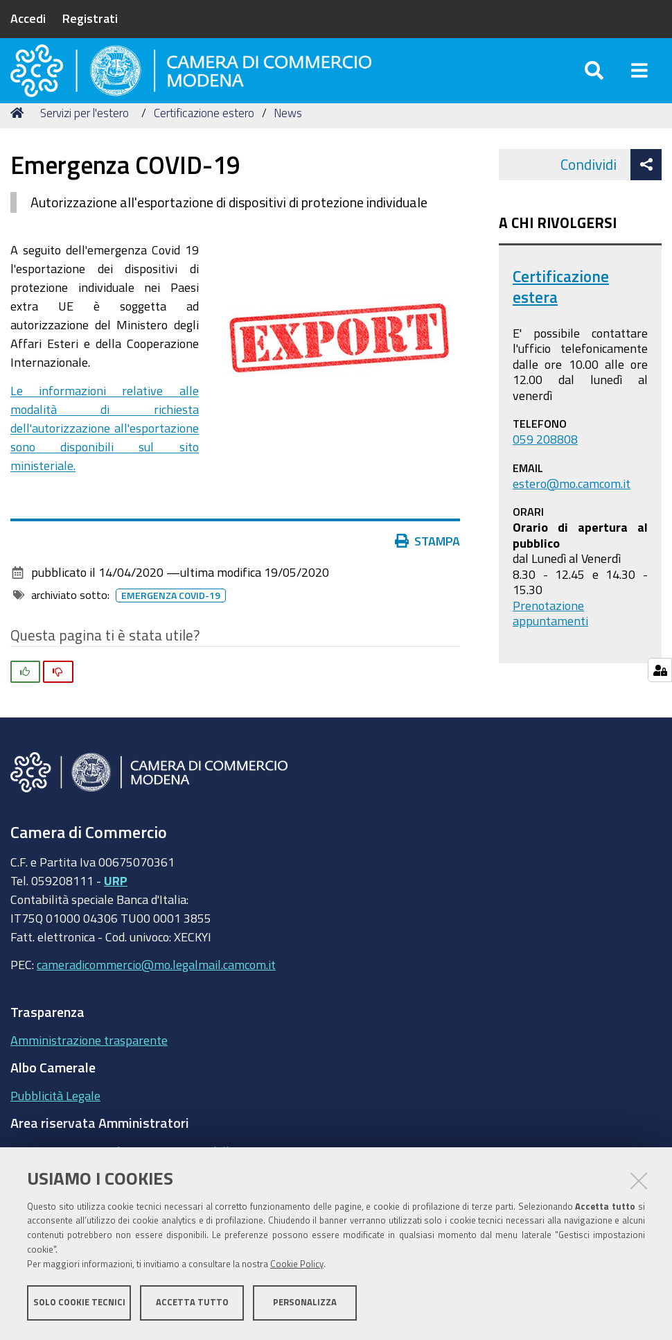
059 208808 (545, 466)
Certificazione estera (561, 314)
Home (19, 140)
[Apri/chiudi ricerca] (594, 83)
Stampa (427, 568)
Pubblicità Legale (55, 1123)
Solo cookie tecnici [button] (79, 1303)
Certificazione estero (204, 140)
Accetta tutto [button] (192, 1303)
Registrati (90, 18)
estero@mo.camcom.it (571, 511)
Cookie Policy (297, 1265)
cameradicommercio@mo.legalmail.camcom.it (156, 992)
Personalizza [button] (305, 1303)
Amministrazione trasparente (89, 1067)
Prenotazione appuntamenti (550, 641)
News (288, 140)
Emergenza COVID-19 (170, 623)
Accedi (28, 18)
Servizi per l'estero (84, 140)
